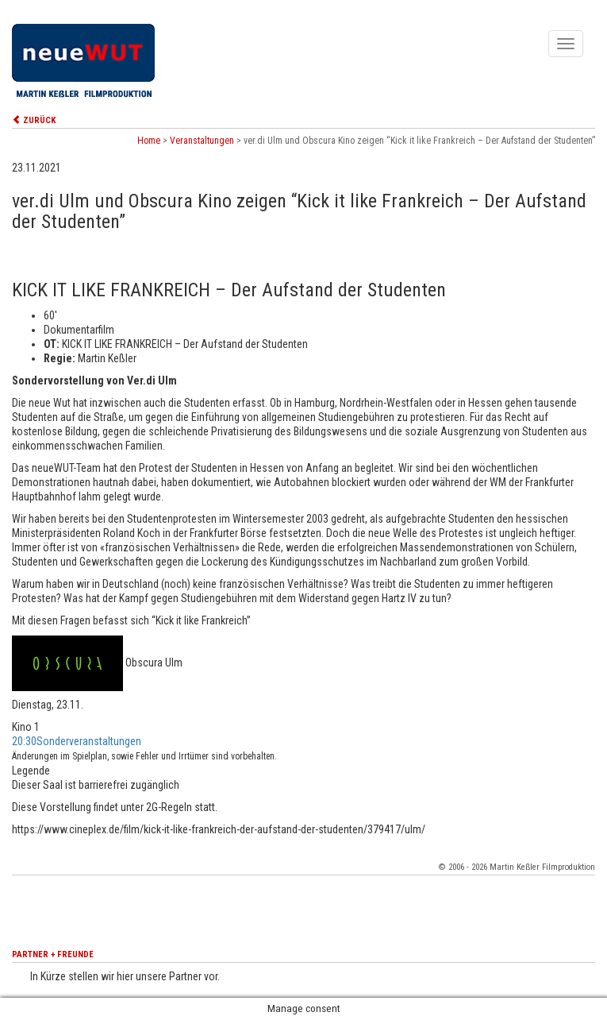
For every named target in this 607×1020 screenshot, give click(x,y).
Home (148, 140)
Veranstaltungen (202, 140)
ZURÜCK (34, 120)
